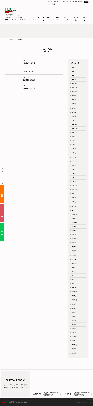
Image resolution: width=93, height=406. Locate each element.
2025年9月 (73, 96)
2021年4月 (73, 243)
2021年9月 (73, 226)
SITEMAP (85, 13)
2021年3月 (73, 247)
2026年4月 (73, 67)
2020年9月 (73, 267)
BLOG (69, 13)
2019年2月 (73, 332)
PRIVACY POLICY (86, 401)
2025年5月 (73, 108)
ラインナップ (67, 18)
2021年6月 (73, 239)
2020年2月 (73, 283)
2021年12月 (73, 214)
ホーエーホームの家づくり (44, 18)
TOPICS (62, 13)
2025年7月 (73, 104)
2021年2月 (73, 251)
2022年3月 (73, 202)
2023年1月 (73, 181)
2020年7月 (73, 275)
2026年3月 (73, 71)
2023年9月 (73, 169)
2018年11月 (73, 341)
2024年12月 (73, 124)
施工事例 (76, 18)
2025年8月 (73, 100)
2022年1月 (73, 210)
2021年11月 (73, 218)
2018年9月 (73, 349)
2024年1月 (73, 161)
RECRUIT (77, 13)
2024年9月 (73, 136)
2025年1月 (73, 120)
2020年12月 (73, 259)
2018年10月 (73, 345)
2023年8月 (73, 173)
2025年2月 (73, 116)
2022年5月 (73, 198)
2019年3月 (73, 328)
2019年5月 (73, 320)
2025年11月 (73, 87)
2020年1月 (73, 288)
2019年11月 (73, 296)
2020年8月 (73, 271)
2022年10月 (73, 190)
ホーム (6, 39)
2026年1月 (73, 79)
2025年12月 (73, 83)
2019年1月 (73, 337)
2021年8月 (73, 230)
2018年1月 (73, 353)
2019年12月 (73, 292)
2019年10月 (73, 300)
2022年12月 (73, 185)
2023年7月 (73, 177)
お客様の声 (57, 18)
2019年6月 (73, 316)
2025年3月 (73, 112)
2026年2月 (73, 75)
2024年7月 (73, 145)
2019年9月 (73, 304)
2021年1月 (73, 255)
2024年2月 (73, 157)
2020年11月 (73, 263)
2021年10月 (73, 222)
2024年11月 (73, 128)
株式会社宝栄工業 (13, 15)
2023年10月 (73, 165)
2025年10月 (73, 92)
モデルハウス (84, 18)
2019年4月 (73, 324)
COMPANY (42, 13)
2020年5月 (73, 279)
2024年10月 (73, 132)
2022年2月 (73, 206)
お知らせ (12, 39)
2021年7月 (73, 234)
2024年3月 (73, 153)
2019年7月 (73, 312)
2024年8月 (73, 141)
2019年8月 (73, 308)
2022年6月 (73, 194)
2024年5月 (73, 149)
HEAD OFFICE (52, 13)
